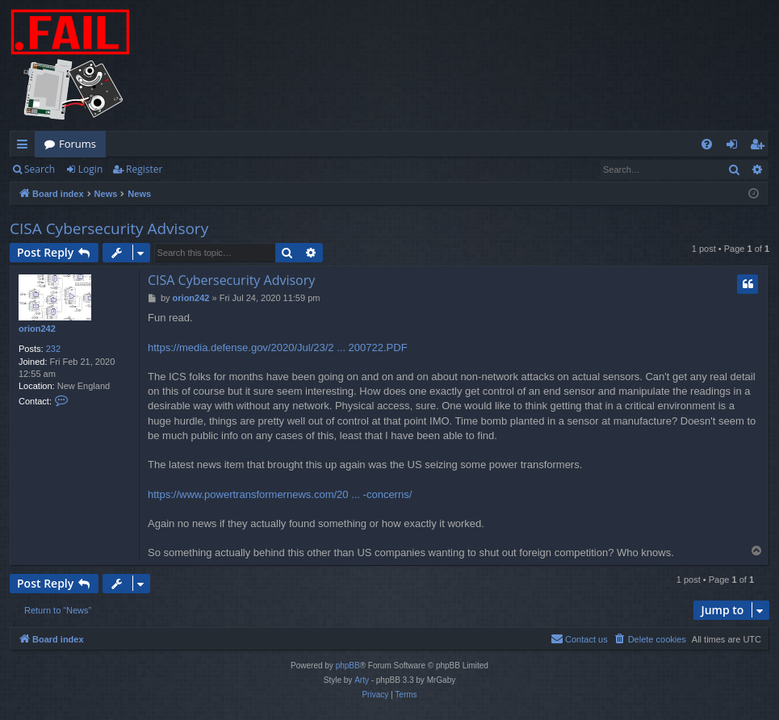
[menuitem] (706, 144)
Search (39, 169)
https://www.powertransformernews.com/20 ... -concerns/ (280, 494)
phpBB (348, 665)
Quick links (25, 146)
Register (144, 169)
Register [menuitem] (760, 146)
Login (90, 169)
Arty (361, 680)
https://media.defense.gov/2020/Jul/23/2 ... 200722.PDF (278, 347)
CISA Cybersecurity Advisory (109, 228)
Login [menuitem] (735, 146)
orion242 (37, 328)
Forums (77, 143)
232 (53, 349)
